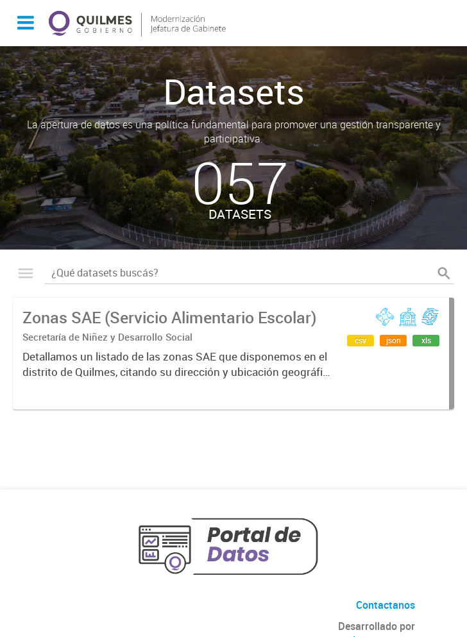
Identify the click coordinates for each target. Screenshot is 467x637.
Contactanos (385, 605)
